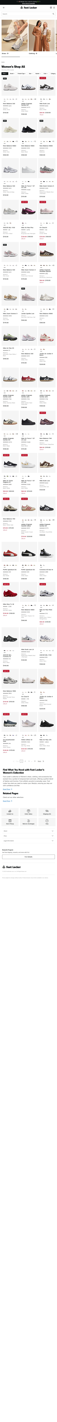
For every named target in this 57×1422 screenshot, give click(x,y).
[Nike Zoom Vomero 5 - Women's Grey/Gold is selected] (5, 309)
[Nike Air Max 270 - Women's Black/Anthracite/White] (44, 735)
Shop (28, 836)
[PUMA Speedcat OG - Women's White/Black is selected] (23, 565)
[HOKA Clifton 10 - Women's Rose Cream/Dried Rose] (26, 735)
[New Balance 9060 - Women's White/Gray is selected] (5, 141)
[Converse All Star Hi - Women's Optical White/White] (44, 565)
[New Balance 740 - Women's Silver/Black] (47, 434)
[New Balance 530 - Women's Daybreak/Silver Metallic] (13, 99)
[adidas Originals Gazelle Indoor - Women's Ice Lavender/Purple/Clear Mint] (26, 520)
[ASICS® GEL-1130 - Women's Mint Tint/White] (50, 651)
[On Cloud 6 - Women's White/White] (50, 223)
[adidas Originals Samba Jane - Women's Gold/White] (13, 391)
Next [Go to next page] (39, 761)
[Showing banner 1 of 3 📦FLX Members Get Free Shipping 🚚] (28, 2)
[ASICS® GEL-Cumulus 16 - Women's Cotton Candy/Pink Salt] (7, 651)
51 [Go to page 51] (35, 761)
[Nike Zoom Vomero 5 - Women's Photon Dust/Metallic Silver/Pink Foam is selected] (41, 182)
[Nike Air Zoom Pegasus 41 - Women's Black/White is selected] (5, 476)
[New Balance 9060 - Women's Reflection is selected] (41, 141)
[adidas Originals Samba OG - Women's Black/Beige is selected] (5, 434)
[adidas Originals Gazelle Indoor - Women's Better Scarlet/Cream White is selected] (23, 520)
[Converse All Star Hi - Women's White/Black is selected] (41, 565)
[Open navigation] (3, 7)
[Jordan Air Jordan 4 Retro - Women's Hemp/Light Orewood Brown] (44, 349)
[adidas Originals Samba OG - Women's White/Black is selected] (23, 99)
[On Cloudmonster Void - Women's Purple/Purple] (13, 735)
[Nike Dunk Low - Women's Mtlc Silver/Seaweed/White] (44, 99)
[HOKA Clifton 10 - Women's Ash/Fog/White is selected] (23, 735)
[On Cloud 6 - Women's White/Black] (47, 223)
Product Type (22, 73)
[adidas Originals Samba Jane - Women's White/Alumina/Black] (26, 391)
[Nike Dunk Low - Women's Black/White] (47, 476)
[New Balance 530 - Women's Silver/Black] (7, 99)
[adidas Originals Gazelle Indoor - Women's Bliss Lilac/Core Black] (29, 520)
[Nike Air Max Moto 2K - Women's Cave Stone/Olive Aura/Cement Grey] (47, 605)
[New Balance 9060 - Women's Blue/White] (31, 141)
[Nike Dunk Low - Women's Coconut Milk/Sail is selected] (41, 476)
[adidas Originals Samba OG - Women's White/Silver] (26, 99)
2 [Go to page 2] (25, 761)
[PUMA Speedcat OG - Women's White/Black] (13, 565)
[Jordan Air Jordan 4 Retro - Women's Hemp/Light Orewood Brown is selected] (41, 692)
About (28, 831)
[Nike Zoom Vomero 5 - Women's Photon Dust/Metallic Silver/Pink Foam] (31, 265)
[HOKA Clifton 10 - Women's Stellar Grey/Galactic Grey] (31, 735)
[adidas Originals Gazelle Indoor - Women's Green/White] (31, 520)
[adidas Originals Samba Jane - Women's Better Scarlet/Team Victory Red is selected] (23, 391)
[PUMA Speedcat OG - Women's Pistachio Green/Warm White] (16, 565)
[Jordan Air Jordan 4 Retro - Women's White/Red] (44, 692)
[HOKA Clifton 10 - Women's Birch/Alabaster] (29, 735)
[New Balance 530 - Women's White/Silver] (10, 182)
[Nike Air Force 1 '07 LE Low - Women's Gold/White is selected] (23, 476)
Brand (12, 73)
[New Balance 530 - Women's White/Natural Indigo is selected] (5, 182)
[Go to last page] (43, 761)
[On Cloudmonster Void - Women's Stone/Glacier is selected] (5, 735)
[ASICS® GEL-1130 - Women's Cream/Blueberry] (7, 223)
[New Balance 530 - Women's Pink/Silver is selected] (5, 265)
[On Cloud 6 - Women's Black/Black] (31, 692)
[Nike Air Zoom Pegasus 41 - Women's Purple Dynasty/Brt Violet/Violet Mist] (10, 476)
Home (2, 62)
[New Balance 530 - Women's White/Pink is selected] (23, 349)
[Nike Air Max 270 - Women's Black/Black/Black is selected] (41, 735)
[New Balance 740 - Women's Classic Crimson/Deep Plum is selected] (41, 434)
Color (46, 73)
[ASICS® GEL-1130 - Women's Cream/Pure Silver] (44, 651)
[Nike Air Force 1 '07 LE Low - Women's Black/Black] (29, 182)
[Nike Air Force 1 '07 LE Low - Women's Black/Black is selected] (23, 434)
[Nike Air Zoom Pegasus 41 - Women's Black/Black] (13, 476)
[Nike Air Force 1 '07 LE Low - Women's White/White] (26, 434)
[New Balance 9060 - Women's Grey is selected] (41, 309)
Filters (5, 73)
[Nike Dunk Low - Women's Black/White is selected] (41, 99)
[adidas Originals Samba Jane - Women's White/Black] (7, 391)
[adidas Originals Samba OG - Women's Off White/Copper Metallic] (29, 99)
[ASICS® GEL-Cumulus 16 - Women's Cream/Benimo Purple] (10, 651)
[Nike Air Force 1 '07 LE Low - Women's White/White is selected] (23, 182)
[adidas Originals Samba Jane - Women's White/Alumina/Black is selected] (5, 391)
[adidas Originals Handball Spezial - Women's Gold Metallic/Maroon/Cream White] (44, 265)
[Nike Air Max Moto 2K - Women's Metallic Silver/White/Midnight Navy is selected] (41, 605)
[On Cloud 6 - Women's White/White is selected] (23, 692)
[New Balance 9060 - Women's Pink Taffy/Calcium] (10, 141)
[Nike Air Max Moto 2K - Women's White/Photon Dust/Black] (44, 605)
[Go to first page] (14, 761)
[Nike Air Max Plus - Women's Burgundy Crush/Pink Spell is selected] (23, 223)
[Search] (28, 14)
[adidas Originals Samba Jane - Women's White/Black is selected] (41, 391)
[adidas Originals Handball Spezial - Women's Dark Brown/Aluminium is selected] (41, 265)
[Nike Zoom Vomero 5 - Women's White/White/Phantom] (47, 182)
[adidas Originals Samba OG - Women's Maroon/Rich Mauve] (31, 99)
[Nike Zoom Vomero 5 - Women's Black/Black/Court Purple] (44, 182)
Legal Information (28, 840)
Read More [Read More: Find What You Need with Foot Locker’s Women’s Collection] (7, 789)
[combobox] (28, 14)
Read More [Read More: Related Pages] (7, 801)
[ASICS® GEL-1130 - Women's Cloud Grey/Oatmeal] (47, 651)
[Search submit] (53, 14)
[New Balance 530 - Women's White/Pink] (10, 99)
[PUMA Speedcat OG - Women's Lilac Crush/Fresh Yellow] (10, 565)
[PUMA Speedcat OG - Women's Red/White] (31, 565)
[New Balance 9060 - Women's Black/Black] (13, 141)
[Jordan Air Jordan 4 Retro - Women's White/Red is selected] (41, 349)
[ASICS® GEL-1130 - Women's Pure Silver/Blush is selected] (5, 223)
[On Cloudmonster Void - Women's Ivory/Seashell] (7, 735)
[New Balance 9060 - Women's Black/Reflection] (7, 141)
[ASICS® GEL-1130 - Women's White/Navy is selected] (41, 651)
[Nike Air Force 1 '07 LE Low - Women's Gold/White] (26, 182)
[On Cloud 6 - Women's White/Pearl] (44, 223)
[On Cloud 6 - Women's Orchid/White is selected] (41, 223)
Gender (38, 73)
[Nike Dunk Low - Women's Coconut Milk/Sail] (50, 99)
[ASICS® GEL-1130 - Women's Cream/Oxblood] (10, 223)
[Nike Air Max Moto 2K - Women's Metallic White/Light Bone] (50, 605)
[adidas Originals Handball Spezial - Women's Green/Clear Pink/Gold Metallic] (47, 265)
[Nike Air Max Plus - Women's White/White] (26, 223)
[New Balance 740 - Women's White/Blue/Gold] (44, 434)
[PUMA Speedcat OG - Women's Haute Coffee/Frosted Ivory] (7, 565)
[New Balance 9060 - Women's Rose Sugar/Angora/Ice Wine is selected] (23, 605)
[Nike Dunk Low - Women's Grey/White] (47, 99)
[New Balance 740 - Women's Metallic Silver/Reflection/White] (50, 434)
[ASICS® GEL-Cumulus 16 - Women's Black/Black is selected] (5, 651)
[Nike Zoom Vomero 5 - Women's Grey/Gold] (53, 182)
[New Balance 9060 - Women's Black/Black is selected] (23, 141)
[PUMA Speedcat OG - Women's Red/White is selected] (5, 565)
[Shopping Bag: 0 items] (54, 7)
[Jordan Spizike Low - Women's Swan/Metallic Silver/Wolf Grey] (26, 309)
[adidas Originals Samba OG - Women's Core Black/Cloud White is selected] (41, 520)
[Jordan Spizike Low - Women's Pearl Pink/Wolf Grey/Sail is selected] (23, 309)
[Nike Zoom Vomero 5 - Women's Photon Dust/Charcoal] (50, 182)
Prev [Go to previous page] (17, 761)
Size (30, 73)
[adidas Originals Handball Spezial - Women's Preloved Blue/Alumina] (50, 265)
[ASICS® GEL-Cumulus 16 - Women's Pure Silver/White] (13, 651)
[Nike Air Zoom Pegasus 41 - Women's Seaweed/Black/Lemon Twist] (7, 476)
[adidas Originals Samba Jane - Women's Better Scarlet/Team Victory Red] (10, 391)
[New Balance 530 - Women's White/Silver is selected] (5, 99)
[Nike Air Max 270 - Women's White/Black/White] (47, 735)
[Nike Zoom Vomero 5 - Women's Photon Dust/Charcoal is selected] (23, 265)
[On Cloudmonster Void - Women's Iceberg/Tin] (10, 735)
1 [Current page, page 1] (21, 761)
